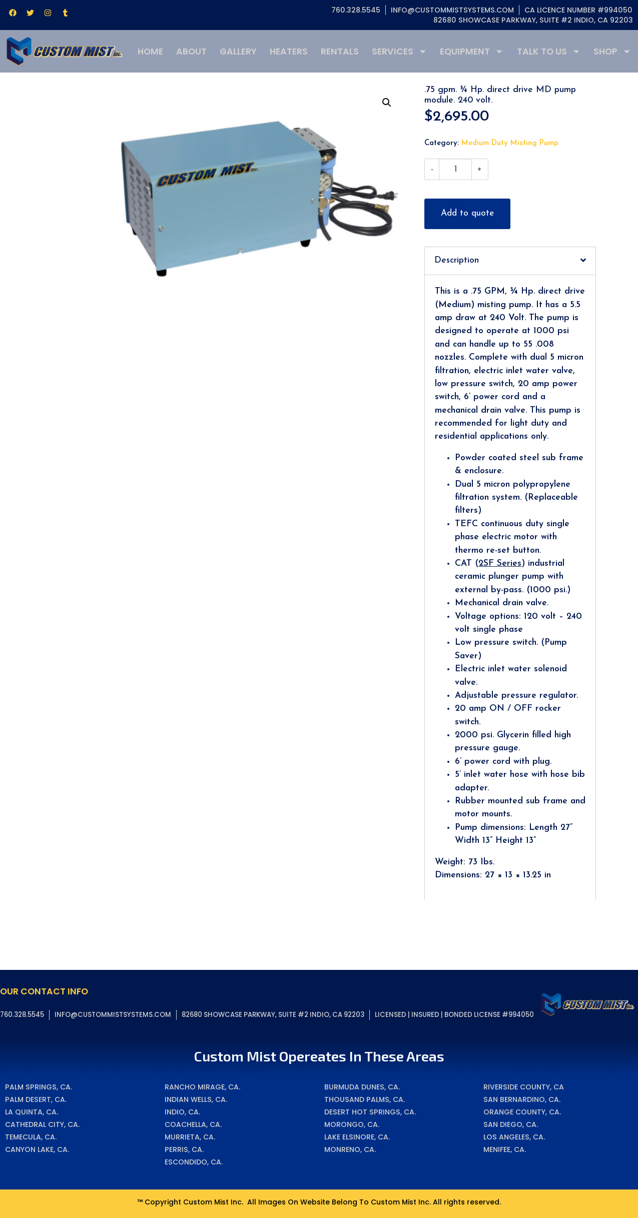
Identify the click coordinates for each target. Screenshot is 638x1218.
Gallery (238, 52)
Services (399, 51)
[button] (387, 103)
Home (150, 52)
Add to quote (467, 213)
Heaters (289, 52)
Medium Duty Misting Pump (509, 143)
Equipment (472, 51)
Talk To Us (549, 51)
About (191, 52)
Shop (612, 51)
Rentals (340, 52)
